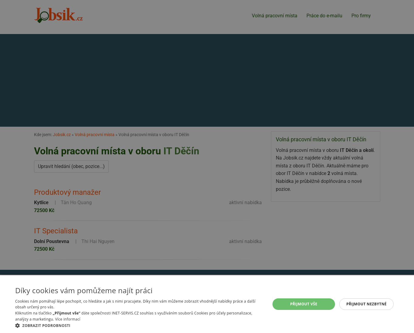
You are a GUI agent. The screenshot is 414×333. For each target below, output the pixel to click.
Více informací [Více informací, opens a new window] (67, 319)
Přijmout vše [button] (303, 304)
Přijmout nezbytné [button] (366, 304)
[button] (138, 325)
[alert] (207, 166)
